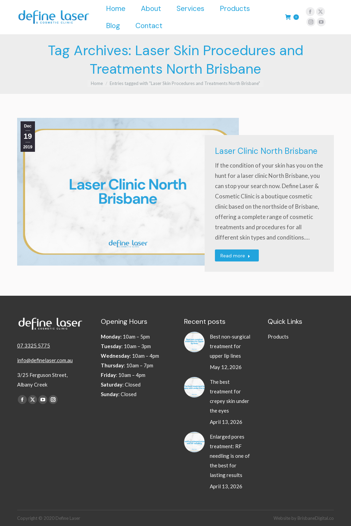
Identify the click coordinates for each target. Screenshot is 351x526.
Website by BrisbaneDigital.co (304, 518)
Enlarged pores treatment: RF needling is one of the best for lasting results (230, 455)
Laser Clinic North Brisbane (266, 151)
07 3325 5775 (33, 345)
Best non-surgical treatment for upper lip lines (230, 346)
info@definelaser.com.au (45, 360)
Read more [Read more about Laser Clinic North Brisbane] (235, 256)
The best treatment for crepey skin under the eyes (229, 396)
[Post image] (194, 342)
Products (278, 336)
